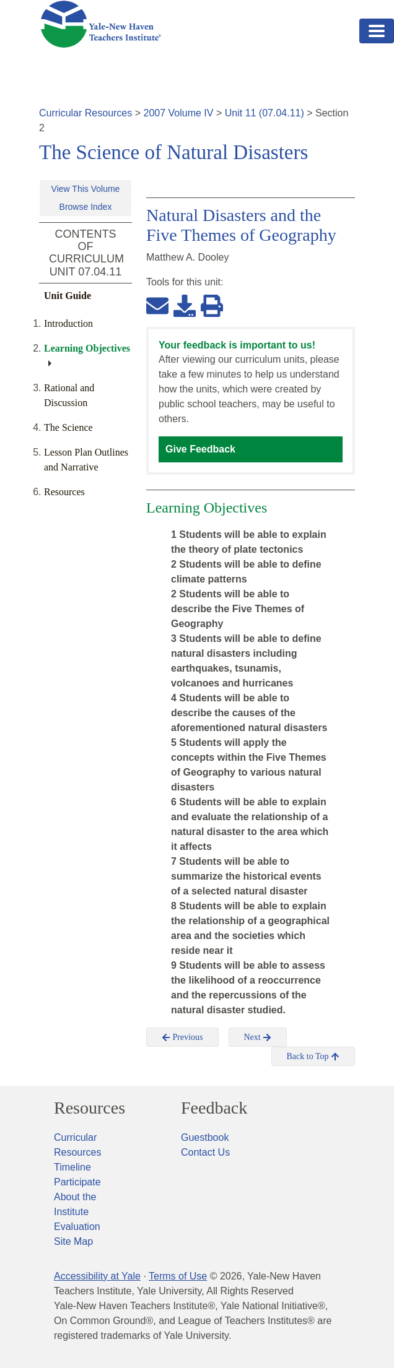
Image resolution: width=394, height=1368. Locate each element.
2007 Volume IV (179, 113)
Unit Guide (67, 295)
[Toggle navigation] (376, 31)
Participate (77, 1182)
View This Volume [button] (85, 189)
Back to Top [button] (313, 1057)
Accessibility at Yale (97, 1276)
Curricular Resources (85, 113)
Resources (64, 492)
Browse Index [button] (85, 207)
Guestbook (205, 1137)
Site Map (73, 1241)
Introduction (68, 323)
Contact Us (205, 1152)
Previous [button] (182, 1037)
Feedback (214, 1108)
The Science (68, 427)
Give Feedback (200, 449)
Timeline (72, 1167)
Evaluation (77, 1226)
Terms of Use (178, 1276)
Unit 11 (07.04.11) (264, 113)
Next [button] (258, 1037)
